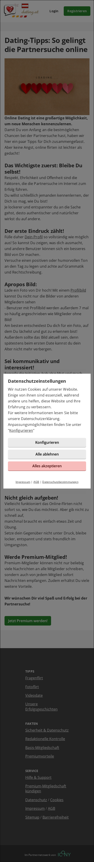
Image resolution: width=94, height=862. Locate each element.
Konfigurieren (21, 430)
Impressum (23, 482)
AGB (36, 482)
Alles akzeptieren (47, 465)
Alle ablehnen (47, 454)
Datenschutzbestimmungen (60, 482)
